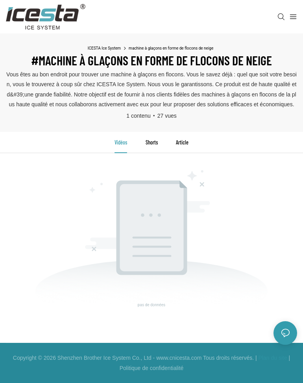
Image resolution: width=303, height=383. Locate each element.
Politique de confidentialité (152, 368)
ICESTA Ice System (104, 48)
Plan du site (273, 358)
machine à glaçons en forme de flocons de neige (171, 48)
